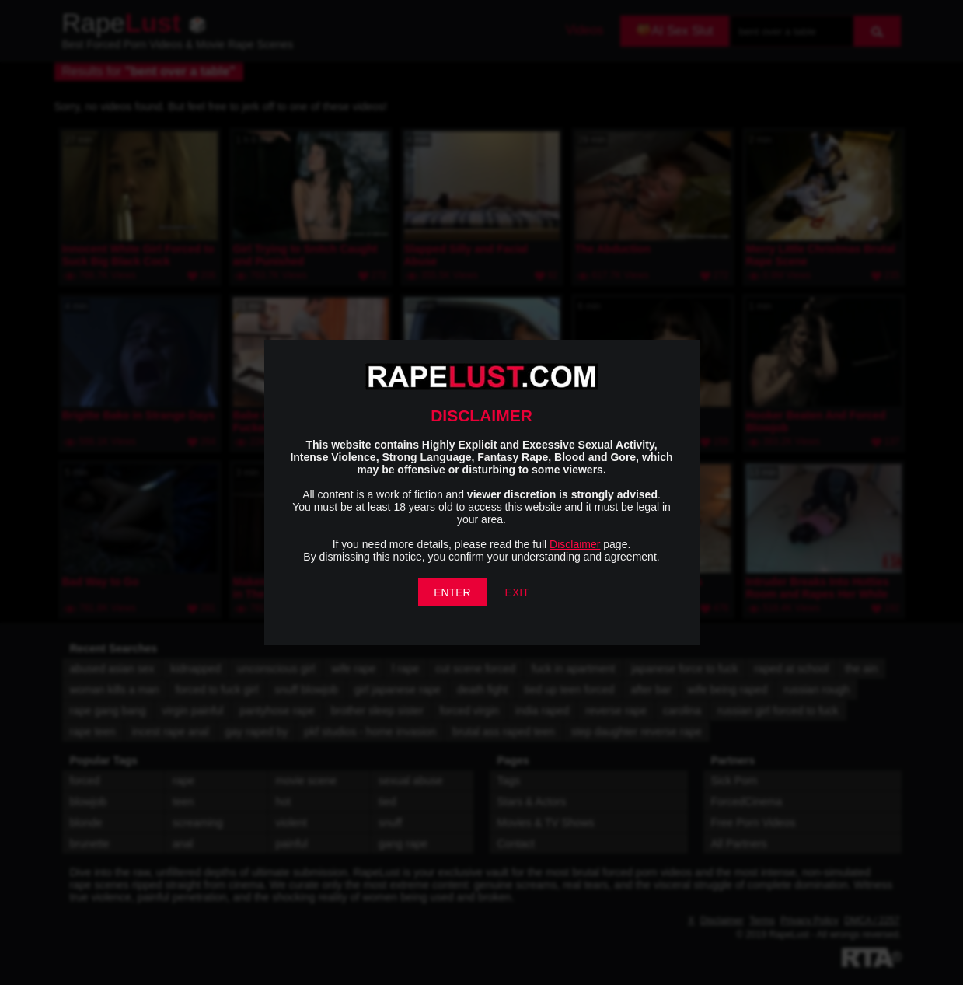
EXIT (517, 592)
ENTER (452, 592)
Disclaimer (575, 544)
